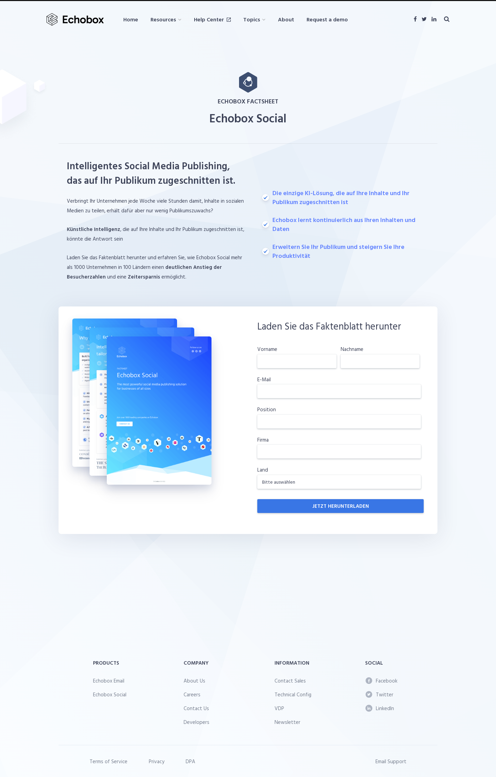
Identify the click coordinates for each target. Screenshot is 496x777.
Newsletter (287, 722)
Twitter (379, 694)
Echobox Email (108, 681)
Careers (192, 694)
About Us (194, 681)
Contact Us (196, 708)
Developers (196, 722)
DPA (190, 761)
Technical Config (293, 694)
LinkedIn (379, 708)
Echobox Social (109, 694)
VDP (279, 708)
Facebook (381, 681)
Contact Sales (290, 681)
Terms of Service (108, 761)
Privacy (156, 761)
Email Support (390, 761)
